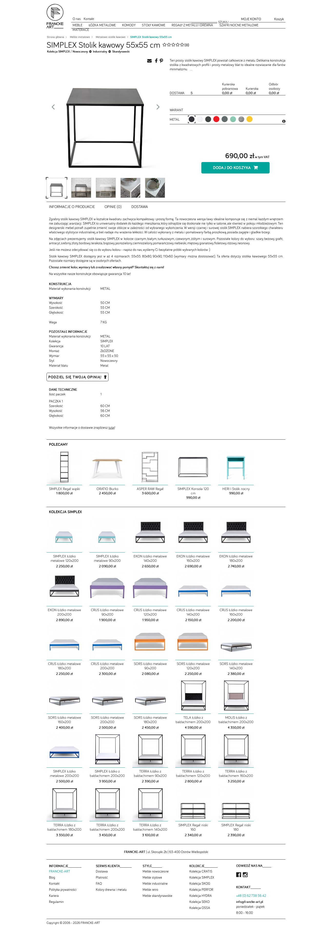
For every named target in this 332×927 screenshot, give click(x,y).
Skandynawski (121, 51)
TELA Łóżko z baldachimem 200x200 (193, 719)
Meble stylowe (152, 877)
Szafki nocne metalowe (238, 25)
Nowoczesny (80, 51)
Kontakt (89, 19)
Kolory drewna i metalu (111, 889)
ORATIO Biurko (107, 489)
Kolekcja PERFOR (201, 889)
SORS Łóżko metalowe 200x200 (107, 719)
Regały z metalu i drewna (192, 25)
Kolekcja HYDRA (200, 895)
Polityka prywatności (63, 889)
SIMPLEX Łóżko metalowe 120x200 (64, 558)
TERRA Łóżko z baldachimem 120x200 (193, 773)
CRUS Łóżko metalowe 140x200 (193, 612)
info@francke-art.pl (249, 902)
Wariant (176, 110)
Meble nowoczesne (156, 871)
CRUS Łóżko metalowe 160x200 (236, 612)
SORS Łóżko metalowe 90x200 (150, 665)
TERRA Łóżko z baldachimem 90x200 (150, 773)
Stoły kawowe (153, 25)
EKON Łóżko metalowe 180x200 (236, 558)
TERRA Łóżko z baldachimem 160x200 (236, 773)
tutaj (111, 427)
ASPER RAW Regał (150, 489)
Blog (52, 877)
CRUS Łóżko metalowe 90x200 (107, 612)
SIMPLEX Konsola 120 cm (193, 491)
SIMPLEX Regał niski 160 (193, 827)
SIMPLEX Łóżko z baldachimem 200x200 (107, 773)
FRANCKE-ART (59, 871)
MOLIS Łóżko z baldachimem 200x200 (236, 719)
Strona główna (55, 37)
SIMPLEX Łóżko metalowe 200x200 (64, 773)
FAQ (99, 883)
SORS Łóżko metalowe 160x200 (64, 719)
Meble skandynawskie (157, 895)
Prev (53, 108)
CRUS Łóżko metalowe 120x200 (150, 612)
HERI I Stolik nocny (236, 489)
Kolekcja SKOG (199, 883)
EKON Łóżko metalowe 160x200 (193, 558)
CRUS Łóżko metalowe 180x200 (64, 665)
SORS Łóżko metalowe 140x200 (236, 665)
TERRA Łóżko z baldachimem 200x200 (107, 827)
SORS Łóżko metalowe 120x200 (193, 665)
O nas (77, 19)
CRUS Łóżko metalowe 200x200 (107, 665)
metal (175, 119)
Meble (77, 25)
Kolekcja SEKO (199, 902)
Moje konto (251, 19)
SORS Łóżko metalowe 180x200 (150, 719)
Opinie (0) (113, 206)
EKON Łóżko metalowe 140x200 (150, 558)
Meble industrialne (155, 883)
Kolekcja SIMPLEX (58, 51)
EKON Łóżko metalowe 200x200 (64, 612)
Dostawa (139, 206)
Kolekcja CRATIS (200, 871)
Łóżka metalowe (102, 25)
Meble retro (150, 889)
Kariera (54, 895)
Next (158, 108)
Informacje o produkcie (72, 206)
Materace (81, 29)
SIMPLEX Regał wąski (64, 489)
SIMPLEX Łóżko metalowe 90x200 (107, 558)
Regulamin (56, 902)
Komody (129, 25)
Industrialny (100, 51)
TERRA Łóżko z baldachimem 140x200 (150, 827)
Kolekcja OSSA (199, 908)
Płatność (102, 877)
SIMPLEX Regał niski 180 (236, 827)
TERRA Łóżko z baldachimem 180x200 (64, 827)
